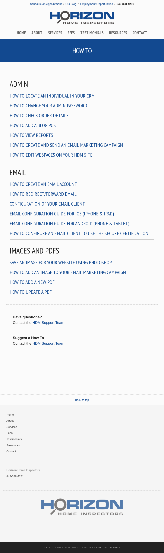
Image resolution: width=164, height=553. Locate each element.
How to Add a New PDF (32, 282)
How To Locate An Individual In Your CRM (52, 95)
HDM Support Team (48, 323)
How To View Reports (31, 135)
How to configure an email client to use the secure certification (79, 233)
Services (55, 32)
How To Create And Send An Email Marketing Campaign (66, 145)
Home (21, 32)
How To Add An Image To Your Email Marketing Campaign (68, 272)
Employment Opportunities (96, 4)
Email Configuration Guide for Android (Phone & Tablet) (69, 223)
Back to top (82, 400)
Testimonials (92, 32)
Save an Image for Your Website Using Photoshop (61, 262)
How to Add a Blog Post (34, 125)
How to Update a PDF (31, 292)
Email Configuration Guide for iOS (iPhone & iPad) (62, 213)
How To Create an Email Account (43, 184)
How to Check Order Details (39, 115)
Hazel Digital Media (108, 547)
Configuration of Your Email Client (47, 203)
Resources (118, 32)
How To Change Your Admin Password (48, 105)
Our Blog (71, 4)
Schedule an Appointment (46, 4)
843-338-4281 (15, 476)
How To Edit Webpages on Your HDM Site (51, 154)
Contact (140, 32)
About (36, 32)
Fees (71, 32)
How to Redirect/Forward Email (43, 194)
